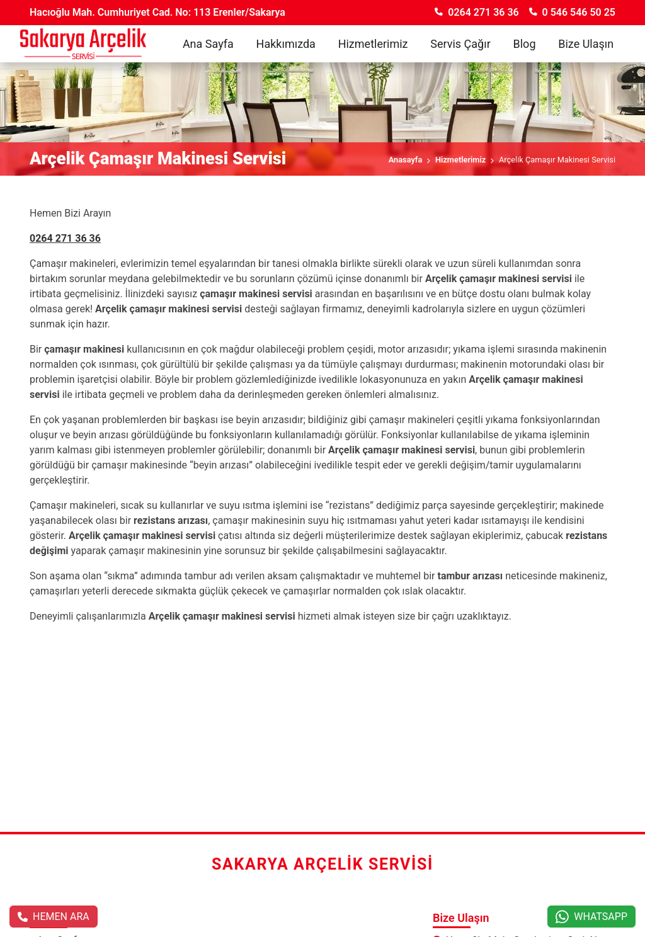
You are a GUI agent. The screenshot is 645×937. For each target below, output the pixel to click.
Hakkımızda (286, 43)
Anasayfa (406, 159)
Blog (524, 43)
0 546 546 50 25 (572, 12)
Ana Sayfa (208, 43)
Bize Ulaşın (586, 43)
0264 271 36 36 (476, 12)
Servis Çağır (460, 43)
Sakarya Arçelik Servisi (322, 864)
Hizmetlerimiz (373, 43)
